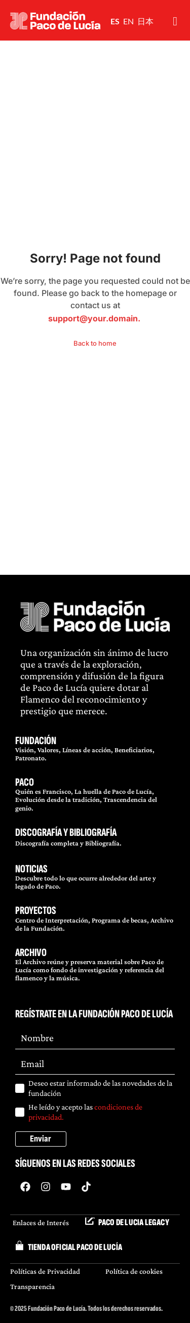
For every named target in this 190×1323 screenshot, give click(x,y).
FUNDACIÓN (35, 741)
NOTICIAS (31, 869)
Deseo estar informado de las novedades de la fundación (100, 1088)
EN (128, 21)
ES (115, 21)
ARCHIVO (31, 953)
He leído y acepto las (85, 1111)
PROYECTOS (35, 910)
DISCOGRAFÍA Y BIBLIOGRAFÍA (66, 832)
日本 (145, 21)
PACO (24, 782)
